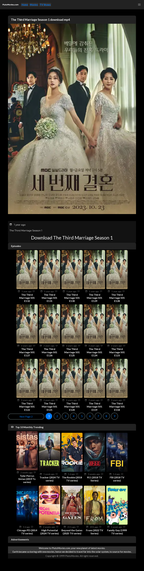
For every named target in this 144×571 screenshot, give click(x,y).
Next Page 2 (126, 416)
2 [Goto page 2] (19, 416)
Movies (34, 4)
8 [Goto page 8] (69, 416)
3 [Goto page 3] (28, 416)
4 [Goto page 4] (36, 416)
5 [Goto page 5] (44, 416)
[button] (139, 4)
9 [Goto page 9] (77, 416)
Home (25, 4)
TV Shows (45, 4)
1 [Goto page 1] (11, 416)
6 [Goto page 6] (52, 416)
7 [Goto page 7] (61, 416)
